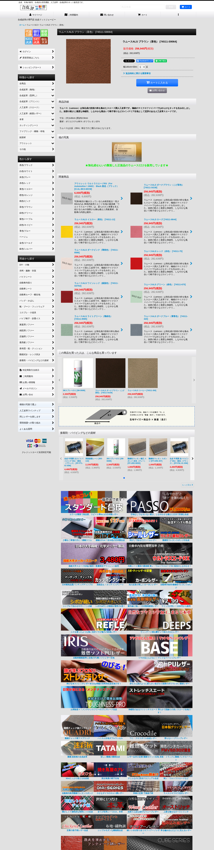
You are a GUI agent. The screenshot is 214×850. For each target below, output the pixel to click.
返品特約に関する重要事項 (137, 73)
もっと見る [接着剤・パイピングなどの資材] (187, 485)
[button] (178, 15)
